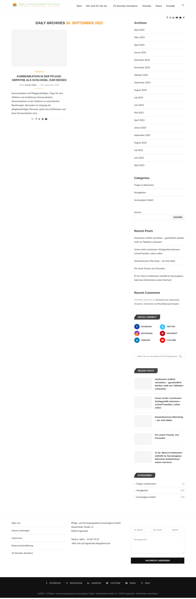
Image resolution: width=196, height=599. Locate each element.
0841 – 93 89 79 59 (89, 540)
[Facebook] (167, 18)
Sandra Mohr (31, 85)
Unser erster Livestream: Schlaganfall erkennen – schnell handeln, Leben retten (169, 403)
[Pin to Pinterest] (43, 119)
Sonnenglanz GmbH (143, 200)
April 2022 (139, 165)
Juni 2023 (139, 105)
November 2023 (142, 67)
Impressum (17, 539)
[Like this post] (32, 119)
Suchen (137, 212)
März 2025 (139, 37)
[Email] (180, 18)
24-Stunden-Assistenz (125, 6)
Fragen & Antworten (144, 185)
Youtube (146, 6)
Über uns (16, 524)
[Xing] (183, 18)
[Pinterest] (172, 333)
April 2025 (139, 29)
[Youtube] (177, 18)
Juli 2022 (138, 150)
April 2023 (139, 120)
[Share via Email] (46, 119)
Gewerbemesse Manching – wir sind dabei (154, 261)
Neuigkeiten (140, 192)
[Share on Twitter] (39, 119)
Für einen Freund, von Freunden (149, 268)
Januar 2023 (140, 127)
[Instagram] (170, 18)
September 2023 (142, 82)
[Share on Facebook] (36, 119)
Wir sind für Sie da (96, 6)
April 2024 (139, 45)
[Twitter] (172, 326)
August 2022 (140, 142)
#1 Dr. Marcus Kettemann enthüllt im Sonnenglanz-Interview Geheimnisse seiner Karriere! (169, 458)
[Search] (183, 6)
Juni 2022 (139, 157)
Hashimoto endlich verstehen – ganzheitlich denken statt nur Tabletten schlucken (169, 384)
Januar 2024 (140, 52)
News (159, 6)
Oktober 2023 (141, 75)
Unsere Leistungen (21, 531)
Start (79, 6)
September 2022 (142, 135)
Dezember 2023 (142, 60)
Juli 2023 (138, 97)
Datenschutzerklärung (22, 546)
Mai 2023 (139, 112)
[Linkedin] (173, 18)
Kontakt (170, 6)
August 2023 (140, 90)
